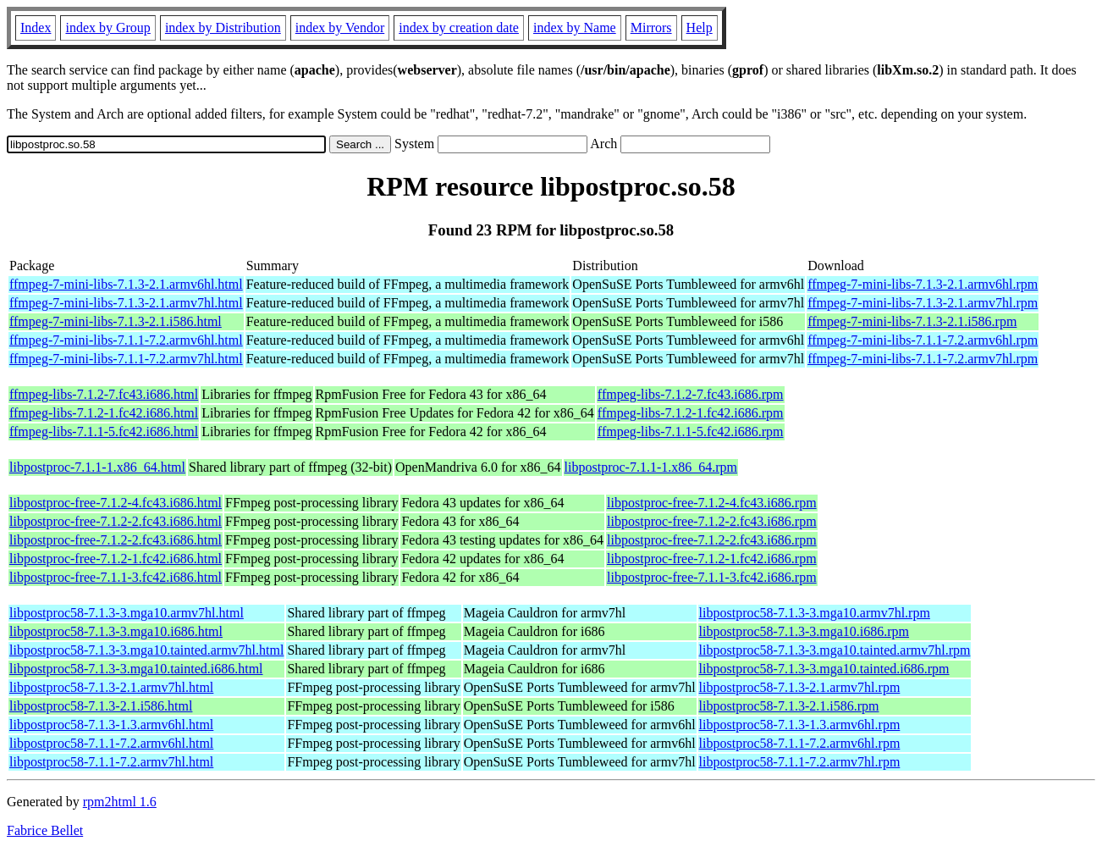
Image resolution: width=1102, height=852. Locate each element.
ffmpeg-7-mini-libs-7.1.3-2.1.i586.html (115, 321)
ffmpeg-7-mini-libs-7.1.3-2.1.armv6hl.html (126, 284)
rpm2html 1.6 (120, 801)
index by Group (107, 27)
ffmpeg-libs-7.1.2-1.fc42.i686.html (103, 413)
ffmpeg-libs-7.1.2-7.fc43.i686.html (103, 394)
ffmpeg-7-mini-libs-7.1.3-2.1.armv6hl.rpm (922, 284)
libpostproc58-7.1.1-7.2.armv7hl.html (111, 762)
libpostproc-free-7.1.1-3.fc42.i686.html (115, 577)
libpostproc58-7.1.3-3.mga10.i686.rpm (804, 631)
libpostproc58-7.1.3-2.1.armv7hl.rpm (800, 687)
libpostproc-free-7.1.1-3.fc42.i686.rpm (711, 577)
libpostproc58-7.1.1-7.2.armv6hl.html (111, 743)
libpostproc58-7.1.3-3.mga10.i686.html (116, 631)
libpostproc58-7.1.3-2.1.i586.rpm (789, 706)
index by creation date (459, 27)
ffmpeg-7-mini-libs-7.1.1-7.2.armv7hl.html (126, 358)
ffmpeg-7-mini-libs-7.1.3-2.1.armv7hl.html (126, 303)
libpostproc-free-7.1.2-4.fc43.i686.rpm (711, 502)
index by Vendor (339, 27)
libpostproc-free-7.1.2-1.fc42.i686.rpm (711, 558)
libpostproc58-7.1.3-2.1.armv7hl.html (111, 687)
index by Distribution (223, 27)
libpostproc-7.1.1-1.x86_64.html (97, 467)
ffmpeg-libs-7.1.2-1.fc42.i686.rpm (691, 413)
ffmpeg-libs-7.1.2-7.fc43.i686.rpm (691, 394)
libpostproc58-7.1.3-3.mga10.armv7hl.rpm (814, 613)
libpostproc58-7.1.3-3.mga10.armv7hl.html (126, 613)
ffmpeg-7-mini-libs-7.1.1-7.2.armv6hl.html (126, 340)
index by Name (574, 27)
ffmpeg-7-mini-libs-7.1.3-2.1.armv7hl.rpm (922, 303)
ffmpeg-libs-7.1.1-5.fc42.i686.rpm (691, 431)
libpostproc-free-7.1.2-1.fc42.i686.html (115, 558)
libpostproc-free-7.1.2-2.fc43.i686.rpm (711, 521)
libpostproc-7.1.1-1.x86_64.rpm (651, 467)
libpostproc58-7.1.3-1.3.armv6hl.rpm (800, 724)
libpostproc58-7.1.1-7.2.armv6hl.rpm (800, 743)
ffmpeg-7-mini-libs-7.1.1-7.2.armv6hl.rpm (922, 340)
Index (35, 27)
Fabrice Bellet (45, 830)
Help (699, 27)
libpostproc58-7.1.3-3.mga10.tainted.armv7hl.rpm (835, 650)
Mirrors (651, 27)
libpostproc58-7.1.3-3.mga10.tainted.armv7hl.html (146, 650)
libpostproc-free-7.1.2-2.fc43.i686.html (115, 521)
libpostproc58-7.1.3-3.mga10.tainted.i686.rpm (824, 668)
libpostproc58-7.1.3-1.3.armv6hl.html (111, 724)
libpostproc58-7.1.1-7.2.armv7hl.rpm (800, 762)
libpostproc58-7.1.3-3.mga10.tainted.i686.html (136, 668)
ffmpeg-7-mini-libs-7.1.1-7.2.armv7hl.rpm (922, 358)
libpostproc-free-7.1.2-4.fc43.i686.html (115, 502)
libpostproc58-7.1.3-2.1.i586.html (100, 706)
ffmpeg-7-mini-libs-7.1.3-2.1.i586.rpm (912, 321)
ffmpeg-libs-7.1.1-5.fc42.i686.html (103, 431)
